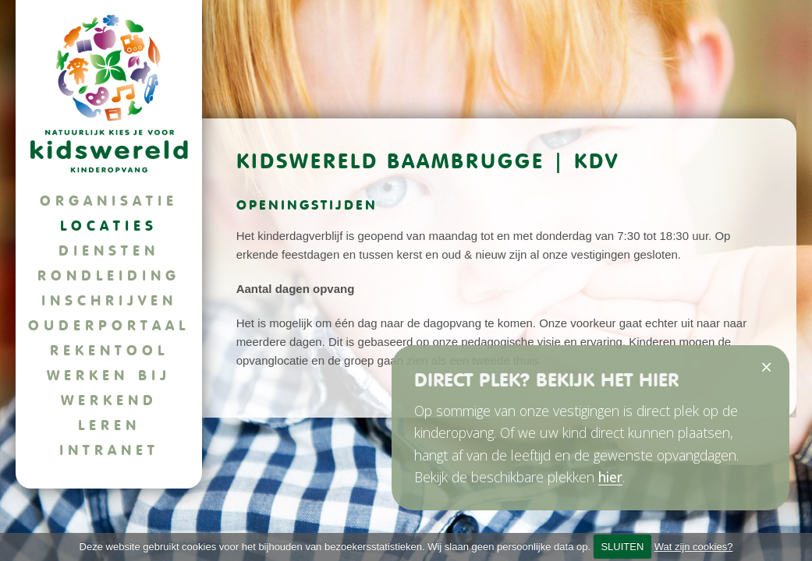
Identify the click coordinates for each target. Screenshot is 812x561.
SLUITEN (622, 546)
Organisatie (109, 201)
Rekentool (109, 350)
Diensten (109, 250)
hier (610, 477)
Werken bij (109, 375)
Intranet (109, 450)
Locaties (109, 226)
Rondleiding (108, 275)
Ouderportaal (109, 325)
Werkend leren (109, 412)
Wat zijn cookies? (693, 546)
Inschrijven (109, 300)
